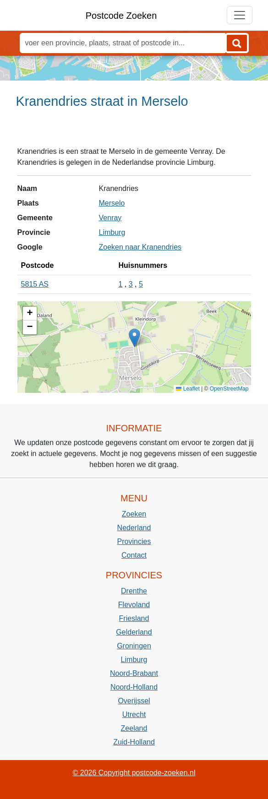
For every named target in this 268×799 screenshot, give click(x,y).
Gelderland (134, 632)
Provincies (134, 541)
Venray (110, 218)
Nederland (134, 528)
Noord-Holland (134, 687)
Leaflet (187, 389)
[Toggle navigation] (239, 15)
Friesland (134, 618)
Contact (134, 555)
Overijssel (134, 701)
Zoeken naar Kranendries (140, 247)
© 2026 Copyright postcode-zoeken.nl (134, 773)
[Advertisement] (134, 131)
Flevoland (134, 605)
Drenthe (134, 591)
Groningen (134, 646)
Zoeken (134, 514)
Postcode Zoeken (121, 16)
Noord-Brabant (134, 673)
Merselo (112, 203)
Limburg (112, 232)
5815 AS (35, 284)
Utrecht (134, 714)
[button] (134, 337)
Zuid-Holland (134, 742)
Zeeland (134, 728)
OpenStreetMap (229, 389)
